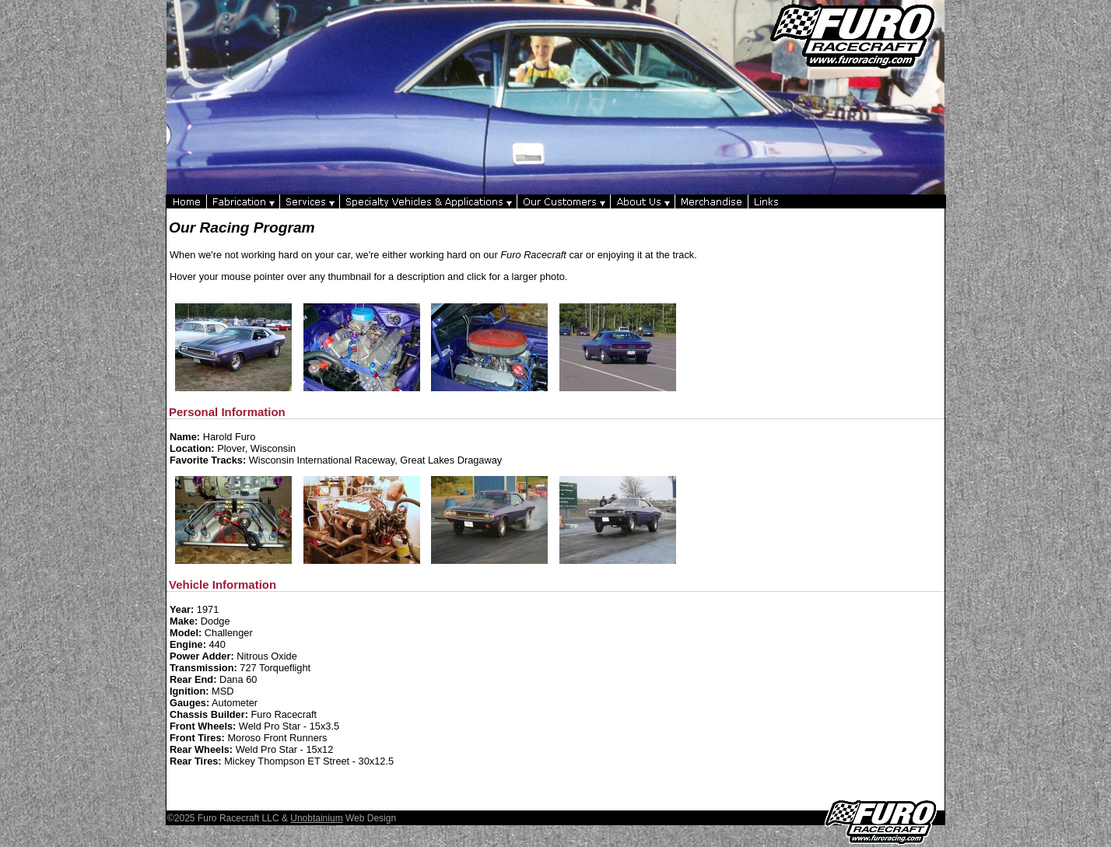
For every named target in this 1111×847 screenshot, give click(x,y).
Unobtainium (316, 818)
